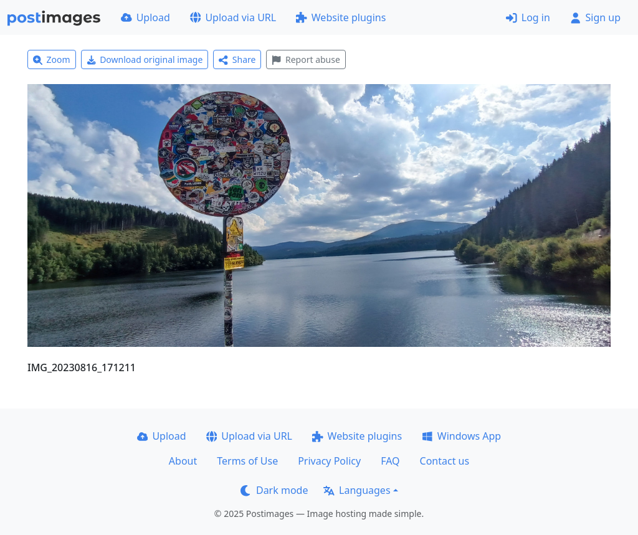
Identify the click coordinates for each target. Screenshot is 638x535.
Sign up (595, 17)
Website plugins (341, 17)
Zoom (51, 59)
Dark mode (274, 490)
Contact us (445, 461)
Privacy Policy (329, 461)
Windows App (461, 436)
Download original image (145, 59)
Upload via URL (233, 17)
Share (237, 59)
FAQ (390, 461)
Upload (145, 17)
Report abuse (306, 59)
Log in (528, 17)
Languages (356, 490)
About (183, 461)
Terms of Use (247, 461)
